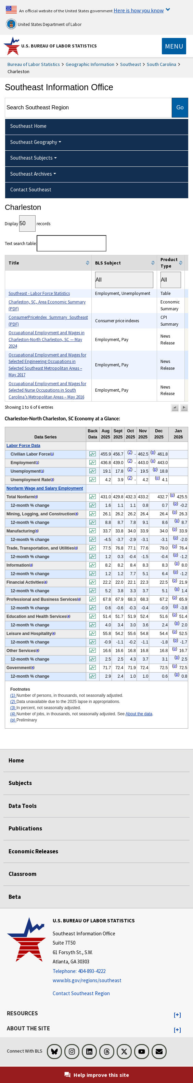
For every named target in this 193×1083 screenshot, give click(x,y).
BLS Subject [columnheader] (108, 263)
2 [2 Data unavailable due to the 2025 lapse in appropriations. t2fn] (130, 452)
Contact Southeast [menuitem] (30, 189)
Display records (27, 224)
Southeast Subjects (31, 157)
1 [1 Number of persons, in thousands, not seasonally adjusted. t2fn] (52, 454)
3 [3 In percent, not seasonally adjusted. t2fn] (52, 479)
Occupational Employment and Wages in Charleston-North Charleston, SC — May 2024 (47, 339)
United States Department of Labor (43, 23)
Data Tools (23, 806)
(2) (13, 701)
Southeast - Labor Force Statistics (39, 293)
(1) (13, 695)
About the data (139, 714)
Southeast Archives (31, 174)
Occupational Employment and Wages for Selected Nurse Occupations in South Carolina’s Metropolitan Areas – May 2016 (47, 390)
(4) (13, 714)
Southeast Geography (33, 142)
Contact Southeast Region (81, 993)
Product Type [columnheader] (169, 263)
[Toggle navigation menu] (174, 46)
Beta (15, 897)
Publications (25, 828)
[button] (175, 408)
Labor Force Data (23, 445)
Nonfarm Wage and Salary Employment (45, 488)
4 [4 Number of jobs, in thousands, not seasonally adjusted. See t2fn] (36, 496)
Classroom (23, 874)
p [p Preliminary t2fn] (153, 452)
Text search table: (55, 243)
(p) (13, 720)
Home (16, 760)
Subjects (20, 783)
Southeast (130, 64)
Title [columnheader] (14, 263)
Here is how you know (139, 10)
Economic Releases (33, 851)
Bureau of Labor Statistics (34, 64)
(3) (13, 707)
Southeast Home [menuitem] (28, 126)
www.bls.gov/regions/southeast (87, 980)
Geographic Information (90, 64)
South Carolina (161, 64)
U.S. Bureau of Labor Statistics (59, 46)
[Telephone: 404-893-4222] (94, 971)
